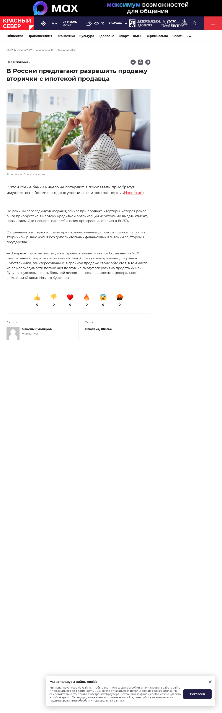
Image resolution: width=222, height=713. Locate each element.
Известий (133, 193)
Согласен (197, 694)
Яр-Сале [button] (115, 23)
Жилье (106, 329)
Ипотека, (93, 329)
